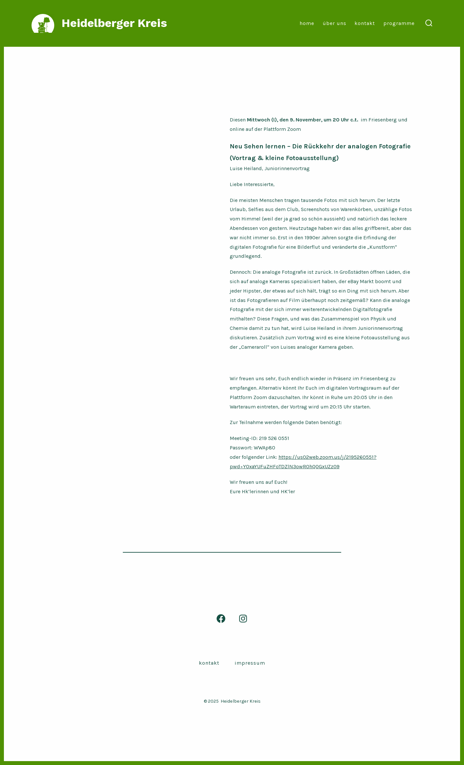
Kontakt (364, 23)
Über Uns (334, 23)
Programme (399, 23)
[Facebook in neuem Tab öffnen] (221, 618)
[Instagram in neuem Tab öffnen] (243, 618)
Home (307, 23)
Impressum (250, 663)
